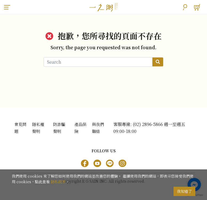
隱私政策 (58, 181)
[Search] (98, 62)
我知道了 (184, 191)
